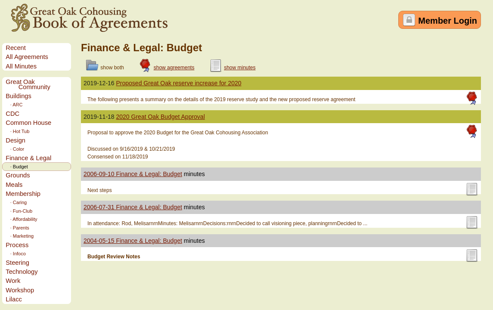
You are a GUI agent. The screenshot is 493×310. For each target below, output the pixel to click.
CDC (12, 113)
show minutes (239, 68)
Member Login (447, 20)
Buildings (18, 96)
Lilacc (14, 299)
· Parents (17, 227)
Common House (28, 122)
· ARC (14, 104)
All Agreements (27, 56)
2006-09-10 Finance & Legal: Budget (133, 173)
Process (17, 245)
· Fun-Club (19, 211)
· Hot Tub (17, 131)
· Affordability (21, 219)
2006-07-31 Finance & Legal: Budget (133, 207)
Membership (23, 193)
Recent (15, 47)
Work (13, 280)
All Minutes (21, 66)
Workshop (20, 290)
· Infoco (15, 253)
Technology (21, 271)
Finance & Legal (28, 158)
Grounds (18, 175)
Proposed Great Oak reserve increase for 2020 (179, 83)
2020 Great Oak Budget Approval (160, 116)
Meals (14, 184)
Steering (17, 262)
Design (15, 140)
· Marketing (19, 236)
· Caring (16, 202)
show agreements (174, 68)
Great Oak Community (28, 84)
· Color (15, 149)
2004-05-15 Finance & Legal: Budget (133, 240)
